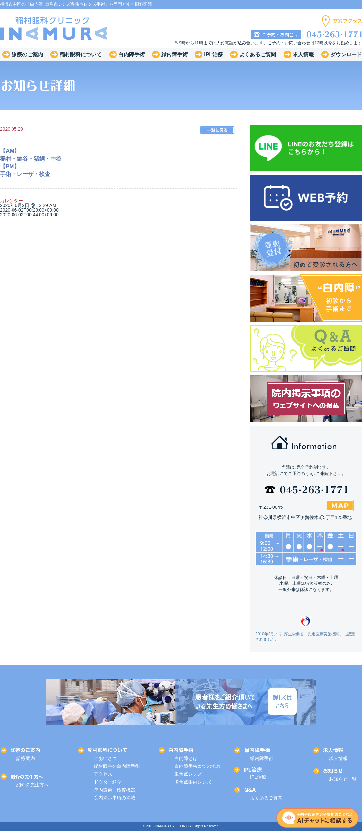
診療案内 (25, 758)
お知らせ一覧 (343, 779)
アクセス (103, 774)
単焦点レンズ (188, 774)
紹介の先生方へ (32, 784)
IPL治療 (258, 777)
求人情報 (338, 758)
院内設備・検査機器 (114, 789)
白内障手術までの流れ (197, 766)
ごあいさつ (105, 758)
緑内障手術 (261, 758)
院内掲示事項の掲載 (114, 797)
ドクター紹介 (107, 782)
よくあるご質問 (266, 797)
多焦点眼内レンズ (192, 782)
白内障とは (185, 758)
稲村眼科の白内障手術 (117, 766)
